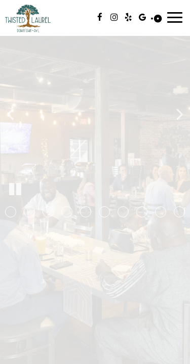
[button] (10, 211)
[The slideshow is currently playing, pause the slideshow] (15, 189)
